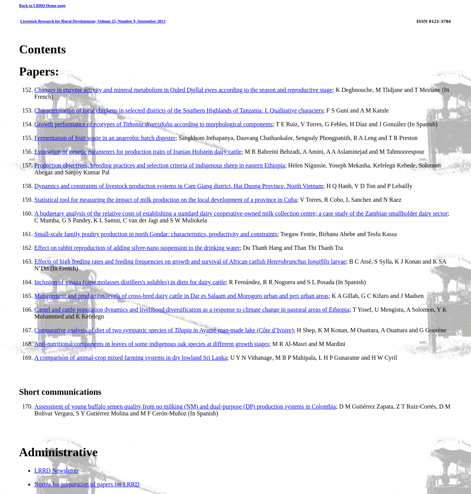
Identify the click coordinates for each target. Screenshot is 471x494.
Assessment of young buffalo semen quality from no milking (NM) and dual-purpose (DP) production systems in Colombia (185, 406)
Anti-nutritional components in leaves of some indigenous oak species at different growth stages (151, 344)
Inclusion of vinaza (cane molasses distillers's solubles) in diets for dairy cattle (130, 282)
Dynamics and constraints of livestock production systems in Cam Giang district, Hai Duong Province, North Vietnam (178, 186)
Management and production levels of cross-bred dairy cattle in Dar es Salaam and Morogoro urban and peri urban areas (181, 296)
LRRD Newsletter (56, 470)
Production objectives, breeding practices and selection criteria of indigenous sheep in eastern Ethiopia (159, 165)
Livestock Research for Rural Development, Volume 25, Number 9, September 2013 (93, 21)
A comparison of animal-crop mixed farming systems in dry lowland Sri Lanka (130, 357)
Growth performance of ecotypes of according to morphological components (153, 124)
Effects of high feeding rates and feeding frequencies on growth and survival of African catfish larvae (190, 261)
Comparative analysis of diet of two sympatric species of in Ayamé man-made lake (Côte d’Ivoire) (164, 330)
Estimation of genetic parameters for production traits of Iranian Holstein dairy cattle (137, 151)
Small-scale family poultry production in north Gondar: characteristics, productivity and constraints (155, 234)
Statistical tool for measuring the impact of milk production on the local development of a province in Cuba (165, 199)
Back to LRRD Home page (42, 5)
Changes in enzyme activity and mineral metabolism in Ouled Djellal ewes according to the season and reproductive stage (183, 90)
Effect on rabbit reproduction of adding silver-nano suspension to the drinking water (137, 248)
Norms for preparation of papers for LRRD (86, 484)
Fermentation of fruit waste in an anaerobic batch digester (104, 138)
